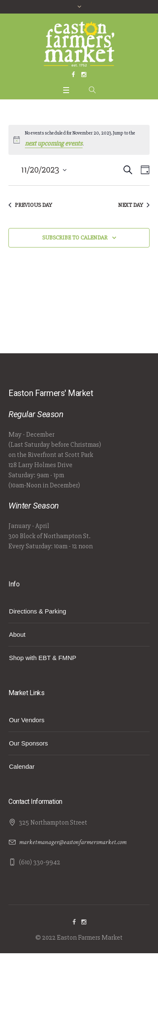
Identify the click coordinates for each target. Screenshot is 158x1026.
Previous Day (30, 205)
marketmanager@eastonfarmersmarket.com (72, 842)
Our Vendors (26, 719)
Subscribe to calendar (74, 237)
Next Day (134, 205)
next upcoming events (54, 143)
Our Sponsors (28, 743)
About (17, 634)
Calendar (22, 766)
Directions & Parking (37, 611)
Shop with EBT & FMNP (42, 657)
